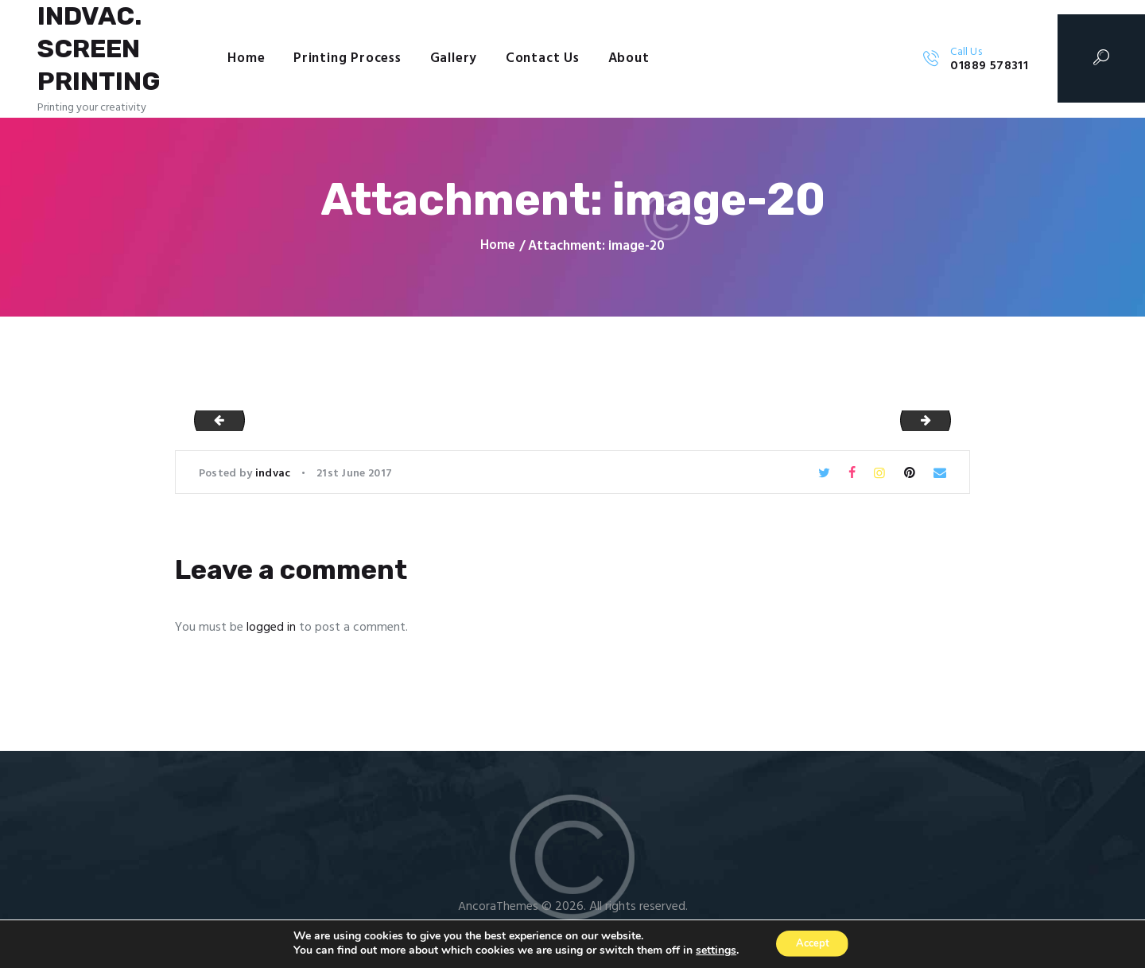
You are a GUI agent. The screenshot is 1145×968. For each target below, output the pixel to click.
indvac (274, 477)
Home (497, 250)
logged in (271, 631)
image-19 (214, 424)
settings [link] (710, 950)
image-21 (944, 424)
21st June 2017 (354, 477)
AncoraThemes (498, 910)
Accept (812, 943)
